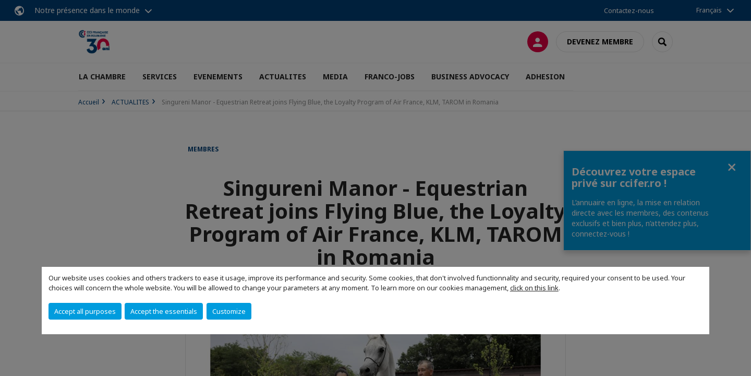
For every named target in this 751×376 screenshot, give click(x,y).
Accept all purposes (85, 311)
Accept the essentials (163, 311)
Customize (229, 311)
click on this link (534, 287)
